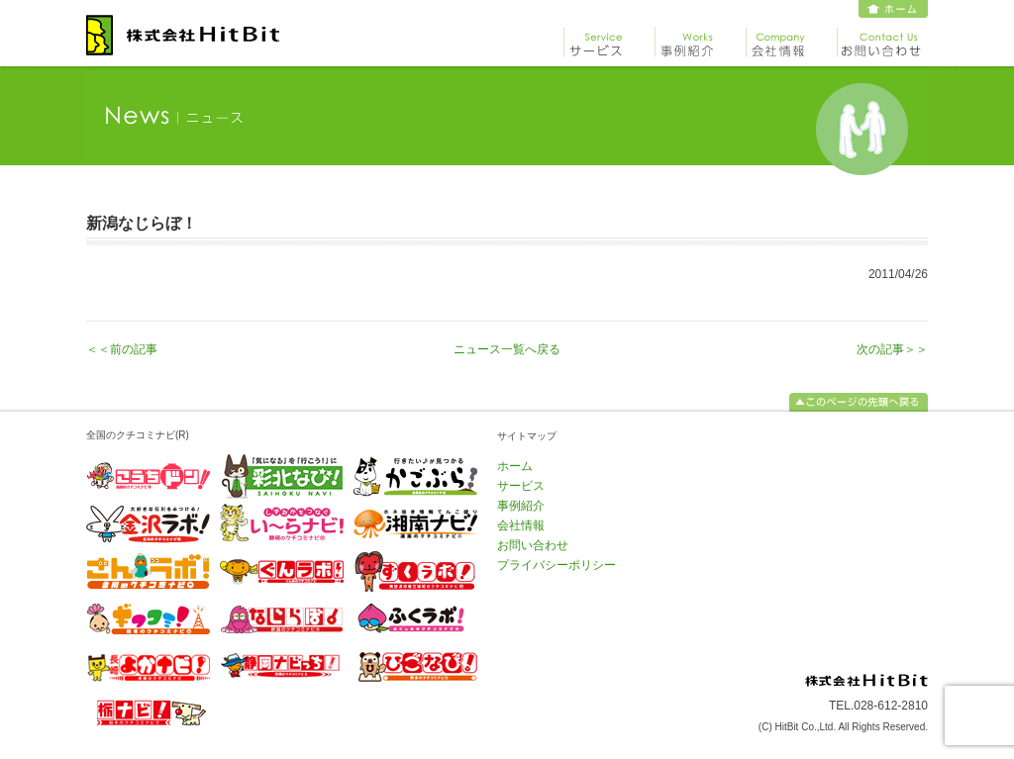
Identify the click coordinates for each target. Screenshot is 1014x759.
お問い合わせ (882, 37)
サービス (609, 37)
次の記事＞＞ (892, 349)
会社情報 (791, 37)
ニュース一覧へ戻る (507, 349)
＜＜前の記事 (121, 349)
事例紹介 (700, 37)
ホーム (893, 9)
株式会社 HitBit (182, 35)
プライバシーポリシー (556, 565)
